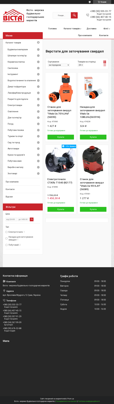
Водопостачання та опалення (22, 80)
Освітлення (13, 111)
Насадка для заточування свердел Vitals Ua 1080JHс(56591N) (92, 112)
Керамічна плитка (16, 62)
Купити (60, 137)
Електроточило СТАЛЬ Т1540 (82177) (59, 181)
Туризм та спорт (15, 136)
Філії (105, 28)
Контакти (103, 35)
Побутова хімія (15, 161)
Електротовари (15, 105)
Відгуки (9, 197)
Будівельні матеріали (18, 49)
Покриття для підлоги (18, 99)
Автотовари (13, 148)
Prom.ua (70, 399)
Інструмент (13, 74)
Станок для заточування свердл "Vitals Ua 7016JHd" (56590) (59, 112)
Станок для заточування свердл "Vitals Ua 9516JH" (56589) (92, 184)
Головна (52, 28)
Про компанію (85, 35)
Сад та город (14, 142)
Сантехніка (13, 68)
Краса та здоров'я (16, 155)
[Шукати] (74, 15)
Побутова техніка (16, 130)
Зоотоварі (12, 173)
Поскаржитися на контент (66, 401)
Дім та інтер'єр (15, 117)
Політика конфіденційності (89, 401)
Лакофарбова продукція (19, 93)
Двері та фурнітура (17, 86)
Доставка (91, 28)
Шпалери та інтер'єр (17, 55)
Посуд (10, 124)
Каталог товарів (72, 28)
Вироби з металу (15, 167)
